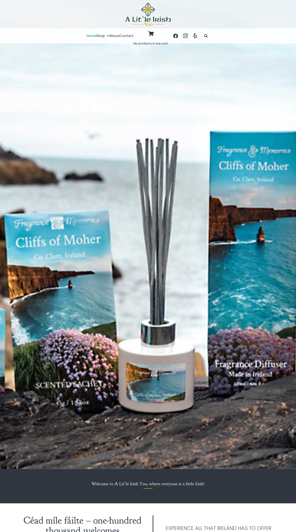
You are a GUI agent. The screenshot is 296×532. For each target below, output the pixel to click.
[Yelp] (195, 36)
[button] (107, 35)
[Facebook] (175, 36)
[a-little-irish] (148, 14)
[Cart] (151, 33)
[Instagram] (185, 36)
